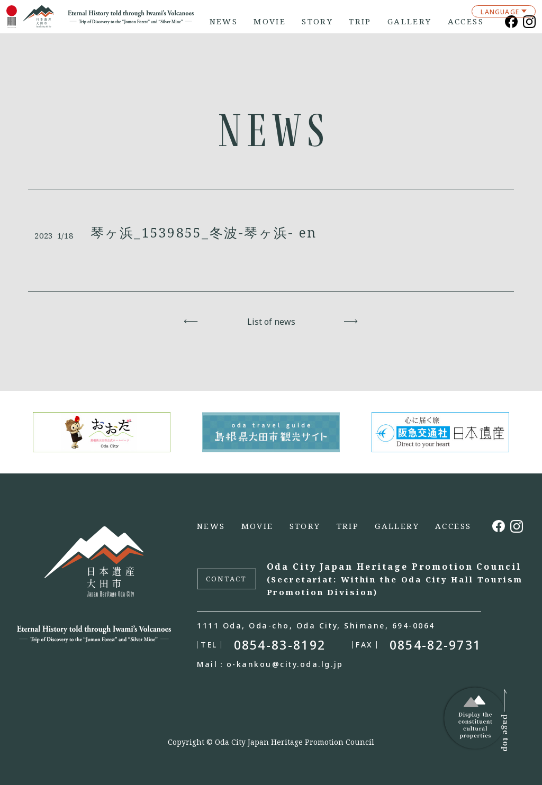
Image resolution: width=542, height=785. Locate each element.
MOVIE (270, 21)
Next (351, 321)
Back (191, 321)
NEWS (224, 21)
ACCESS (466, 21)
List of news (271, 321)
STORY (317, 21)
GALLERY (409, 21)
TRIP (360, 21)
